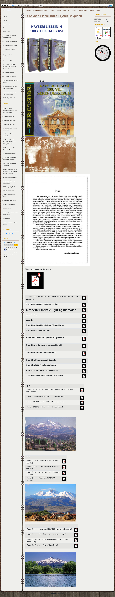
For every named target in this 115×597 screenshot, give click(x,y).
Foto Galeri (66, 10)
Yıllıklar (59, 10)
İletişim (98, 10)
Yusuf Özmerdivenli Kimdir (40, 10)
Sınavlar (5, 16)
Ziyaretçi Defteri (83, 10)
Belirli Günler (6, 31)
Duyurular (5, 28)
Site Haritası (10, 234)
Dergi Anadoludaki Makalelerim (7, 56)
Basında (92, 10)
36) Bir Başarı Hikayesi (9, 98)
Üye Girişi (109, 11)
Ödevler (5, 20)
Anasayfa (28, 10)
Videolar (74, 10)
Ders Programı (6, 24)
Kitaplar (52, 10)
